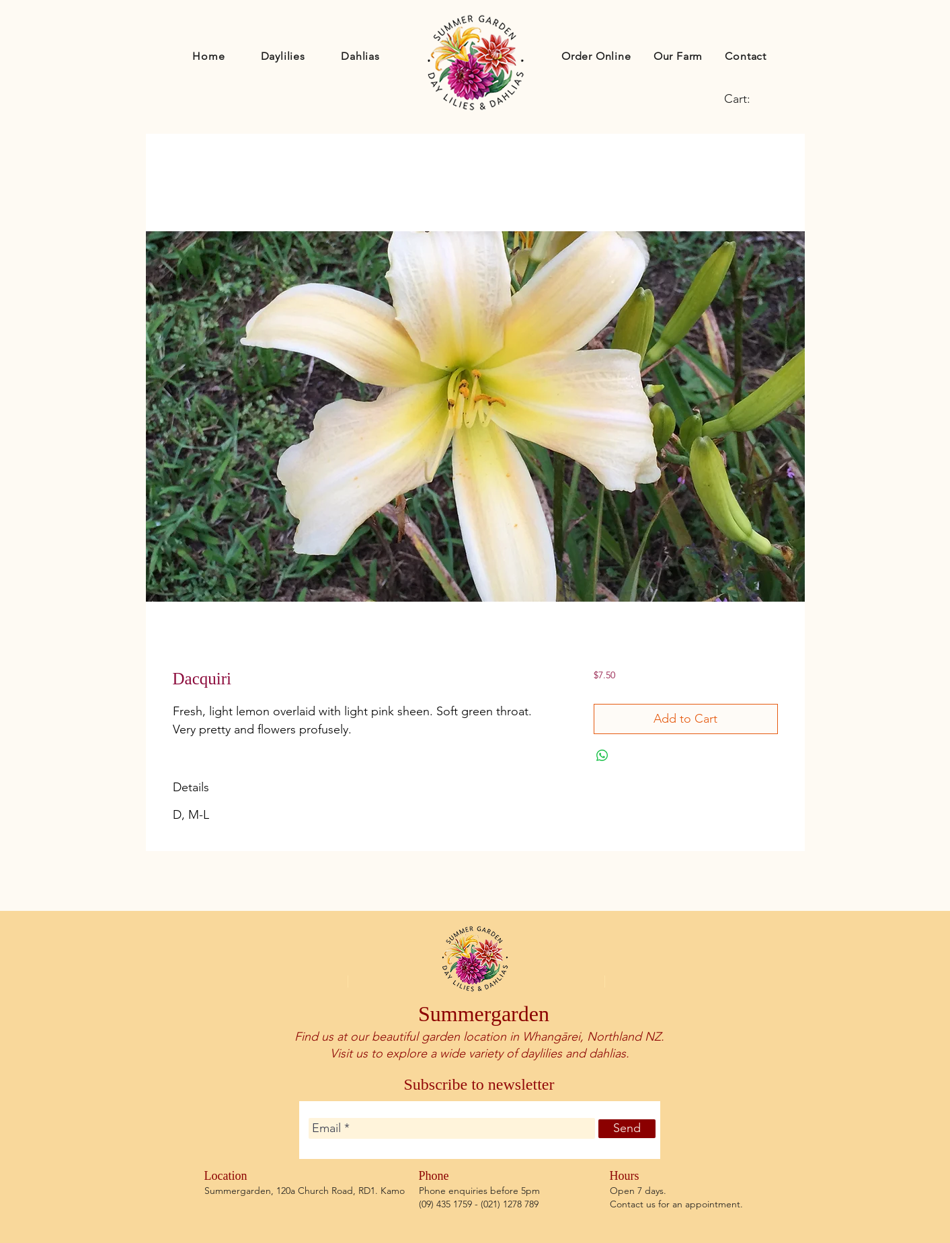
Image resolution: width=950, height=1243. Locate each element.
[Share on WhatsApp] (602, 756)
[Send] (627, 1128)
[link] (748, 98)
